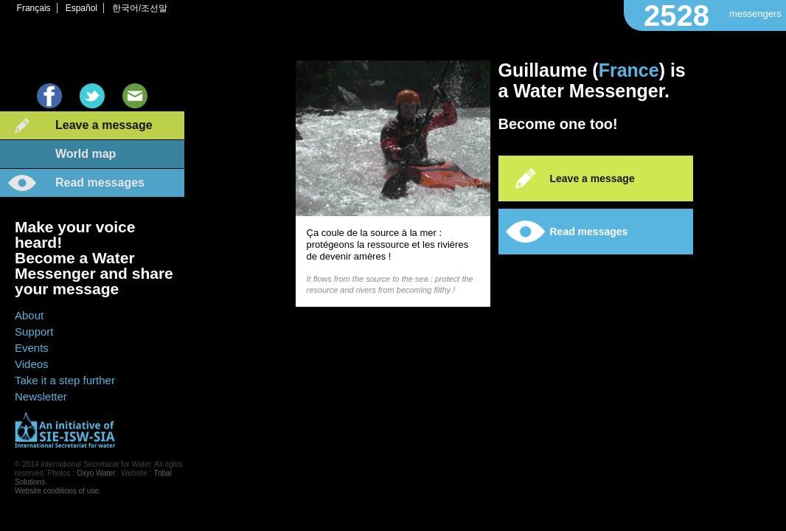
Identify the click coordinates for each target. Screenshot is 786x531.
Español (81, 8)
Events (32, 347)
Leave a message (104, 125)
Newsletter (41, 396)
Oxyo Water (96, 473)
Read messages (100, 182)
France (629, 70)
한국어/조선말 (139, 8)
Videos (32, 364)
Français (34, 8)
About (29, 315)
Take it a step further (65, 380)
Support (34, 331)
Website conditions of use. (58, 491)
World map (85, 154)
